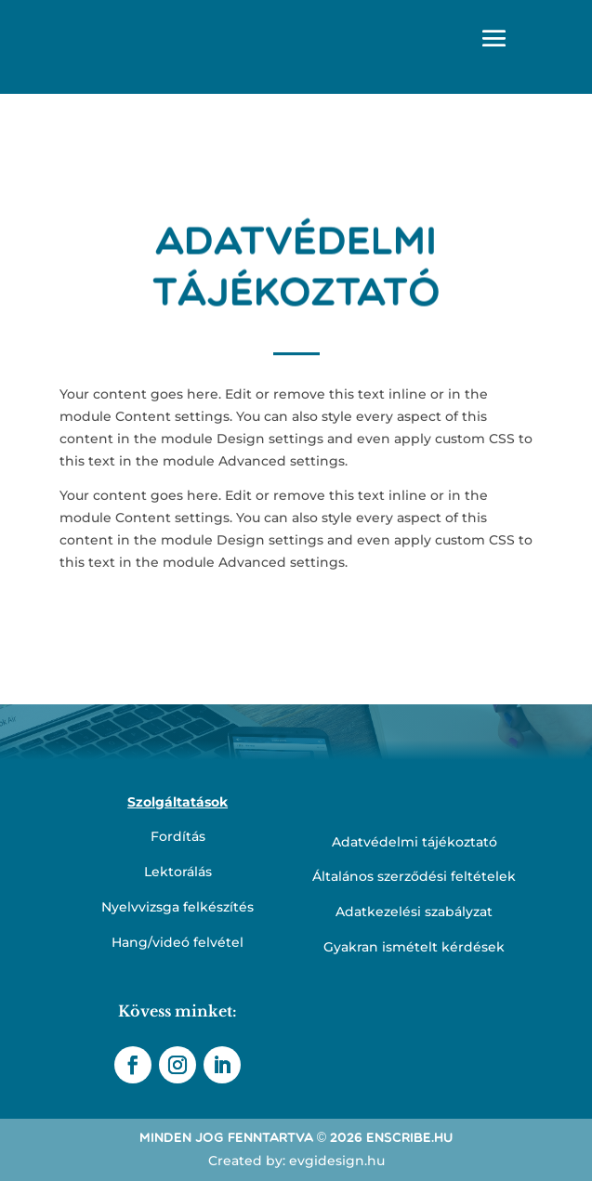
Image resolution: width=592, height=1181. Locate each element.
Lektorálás (178, 871)
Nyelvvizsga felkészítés (177, 907)
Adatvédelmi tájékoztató (414, 841)
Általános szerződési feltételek (414, 876)
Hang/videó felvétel (177, 942)
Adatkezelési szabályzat (414, 911)
